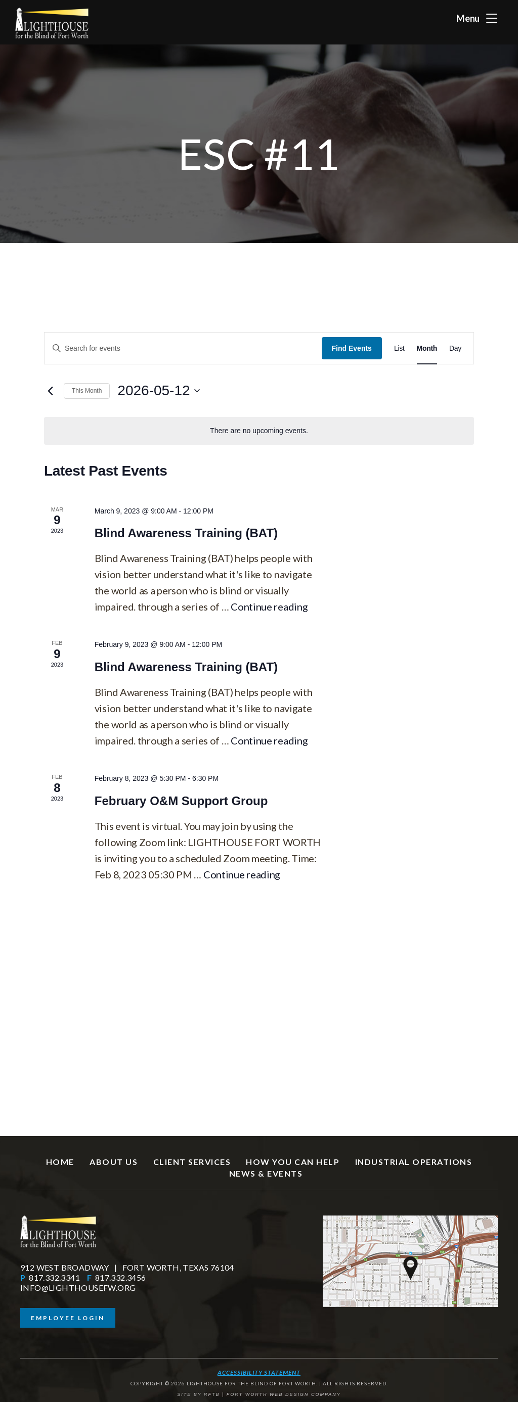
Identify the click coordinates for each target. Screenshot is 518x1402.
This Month (87, 390)
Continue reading (269, 606)
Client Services (192, 1161)
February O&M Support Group (181, 801)
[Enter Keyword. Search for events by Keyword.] (183, 348)
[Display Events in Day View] (455, 348)
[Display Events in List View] (399, 348)
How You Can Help (292, 1161)
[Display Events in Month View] (427, 348)
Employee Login (68, 1318)
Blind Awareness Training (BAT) (186, 533)
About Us (114, 1161)
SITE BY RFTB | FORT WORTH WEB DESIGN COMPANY (259, 1394)
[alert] (259, 431)
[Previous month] (50, 391)
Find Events (352, 348)
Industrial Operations (413, 1161)
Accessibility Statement (259, 1372)
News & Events (266, 1173)
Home (60, 1161)
